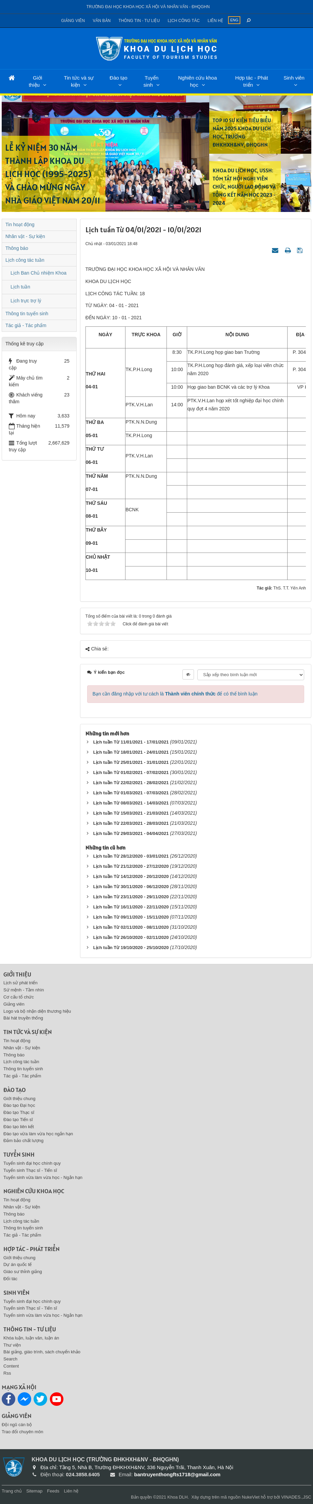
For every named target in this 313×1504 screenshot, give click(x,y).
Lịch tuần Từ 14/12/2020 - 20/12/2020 (131, 876)
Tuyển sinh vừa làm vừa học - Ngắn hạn (42, 1177)
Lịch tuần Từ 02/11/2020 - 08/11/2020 (131, 927)
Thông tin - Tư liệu (139, 20)
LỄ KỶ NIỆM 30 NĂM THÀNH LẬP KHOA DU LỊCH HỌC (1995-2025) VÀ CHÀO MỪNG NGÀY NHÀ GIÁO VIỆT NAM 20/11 (52, 174)
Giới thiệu (35, 81)
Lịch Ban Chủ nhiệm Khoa (38, 273)
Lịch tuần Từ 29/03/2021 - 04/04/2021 (131, 833)
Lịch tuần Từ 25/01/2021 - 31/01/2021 (131, 762)
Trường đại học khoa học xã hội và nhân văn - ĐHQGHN (148, 6)
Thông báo (16, 248)
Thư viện (12, 1345)
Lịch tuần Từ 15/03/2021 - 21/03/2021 (131, 813)
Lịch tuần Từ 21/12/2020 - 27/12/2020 (131, 866)
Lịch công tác (183, 20)
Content (11, 1366)
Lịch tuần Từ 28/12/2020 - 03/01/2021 (131, 856)
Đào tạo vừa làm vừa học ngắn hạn (38, 1133)
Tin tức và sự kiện (79, 81)
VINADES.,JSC (296, 1497)
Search (10, 1358)
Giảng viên (73, 20)
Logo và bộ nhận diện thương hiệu (37, 1011)
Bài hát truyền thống (23, 1017)
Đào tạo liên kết (18, 1126)
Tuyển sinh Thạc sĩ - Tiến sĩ (30, 1170)
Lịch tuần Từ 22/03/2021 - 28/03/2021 (131, 823)
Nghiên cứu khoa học (197, 81)
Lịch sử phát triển (20, 982)
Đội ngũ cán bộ (17, 1424)
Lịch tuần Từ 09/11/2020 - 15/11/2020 (131, 917)
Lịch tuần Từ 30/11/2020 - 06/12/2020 (131, 886)
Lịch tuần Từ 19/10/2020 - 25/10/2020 (131, 947)
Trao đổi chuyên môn (22, 1431)
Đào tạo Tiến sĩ (18, 1119)
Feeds (53, 1491)
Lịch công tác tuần (24, 260)
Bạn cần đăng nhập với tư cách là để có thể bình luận (175, 693)
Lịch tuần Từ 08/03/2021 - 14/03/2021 (131, 802)
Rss (7, 1373)
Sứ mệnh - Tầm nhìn (23, 989)
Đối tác (10, 1278)
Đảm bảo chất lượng (23, 1140)
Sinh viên (294, 78)
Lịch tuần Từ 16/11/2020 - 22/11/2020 (131, 906)
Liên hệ (215, 20)
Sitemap (34, 1491)
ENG (234, 20)
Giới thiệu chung (19, 1098)
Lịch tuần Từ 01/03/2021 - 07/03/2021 (131, 792)
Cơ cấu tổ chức (18, 997)
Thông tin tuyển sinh (26, 313)
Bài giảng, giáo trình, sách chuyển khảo (41, 1351)
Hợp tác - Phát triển (251, 81)
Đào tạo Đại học (19, 1105)
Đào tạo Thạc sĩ (18, 1112)
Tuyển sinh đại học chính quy (32, 1163)
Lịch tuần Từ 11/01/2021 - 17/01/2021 (131, 742)
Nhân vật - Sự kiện (25, 236)
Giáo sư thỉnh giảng (22, 1271)
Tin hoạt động (20, 224)
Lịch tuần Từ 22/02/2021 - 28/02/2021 (131, 782)
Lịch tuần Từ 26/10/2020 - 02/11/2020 (131, 937)
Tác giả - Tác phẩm (25, 325)
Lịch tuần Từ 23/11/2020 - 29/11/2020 (131, 896)
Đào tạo (118, 78)
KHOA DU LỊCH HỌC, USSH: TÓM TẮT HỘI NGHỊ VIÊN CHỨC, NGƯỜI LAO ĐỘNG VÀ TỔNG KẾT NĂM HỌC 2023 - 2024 (244, 186)
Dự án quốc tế (17, 1264)
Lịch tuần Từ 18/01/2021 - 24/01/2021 (131, 752)
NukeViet (251, 1497)
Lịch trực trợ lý (26, 300)
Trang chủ (12, 1491)
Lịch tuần (20, 286)
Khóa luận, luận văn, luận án (31, 1337)
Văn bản (102, 20)
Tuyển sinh (150, 81)
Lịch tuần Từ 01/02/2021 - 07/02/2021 (131, 772)
